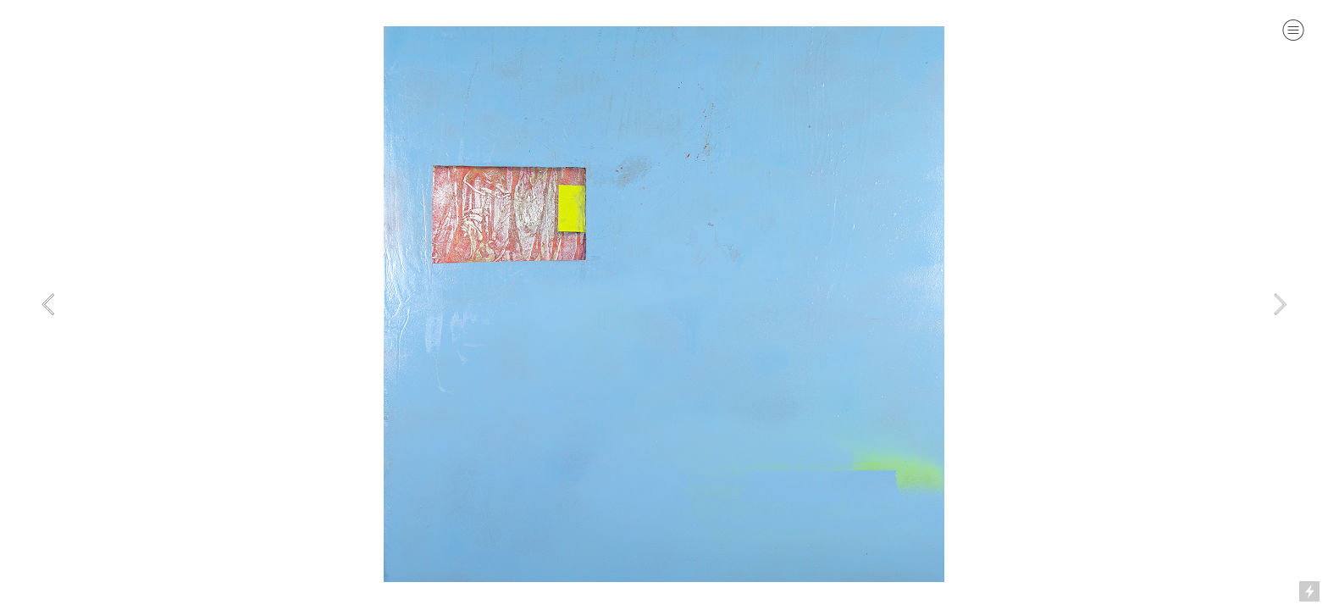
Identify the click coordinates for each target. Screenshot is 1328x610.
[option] (664, 304)
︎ (1293, 30)
